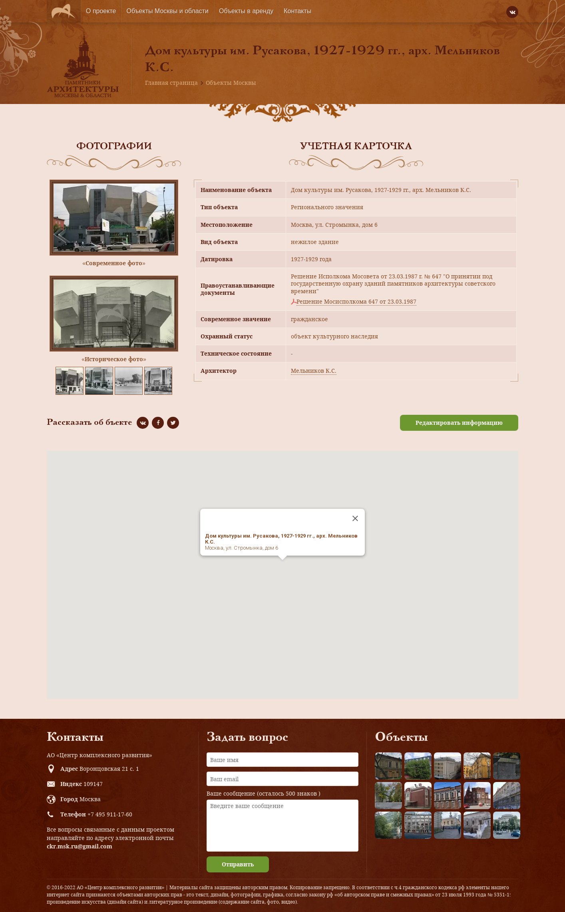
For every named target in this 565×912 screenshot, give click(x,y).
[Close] (355, 518)
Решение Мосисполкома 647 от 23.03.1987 (356, 301)
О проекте (101, 11)
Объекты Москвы (231, 82)
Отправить (238, 864)
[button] (282, 567)
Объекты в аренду (246, 11)
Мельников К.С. (313, 370)
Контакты (297, 11)
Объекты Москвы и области (167, 11)
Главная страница (171, 82)
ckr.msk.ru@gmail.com (79, 846)
